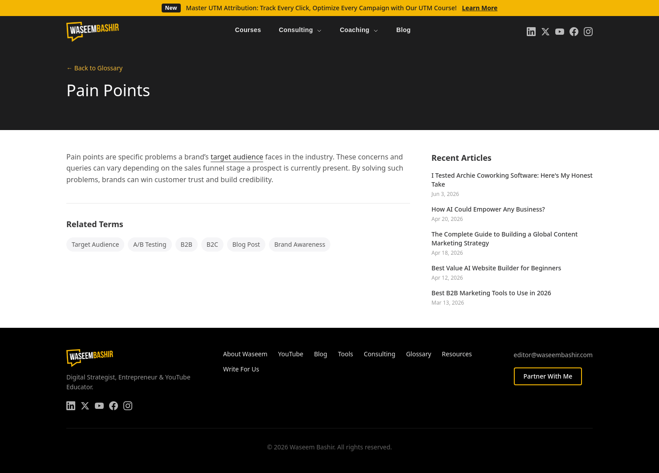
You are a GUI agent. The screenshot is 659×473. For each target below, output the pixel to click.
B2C (212, 244)
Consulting (379, 354)
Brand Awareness (299, 244)
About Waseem (245, 354)
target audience (237, 157)
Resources (457, 354)
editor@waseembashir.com (553, 355)
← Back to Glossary (94, 68)
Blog (320, 354)
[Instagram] (588, 31)
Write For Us (241, 369)
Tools (345, 354)
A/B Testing (149, 244)
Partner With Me (548, 376)
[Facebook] (574, 31)
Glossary (418, 354)
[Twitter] (545, 31)
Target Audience (95, 244)
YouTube (291, 354)
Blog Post (246, 244)
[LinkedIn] (531, 31)
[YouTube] (559, 31)
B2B (186, 244)
